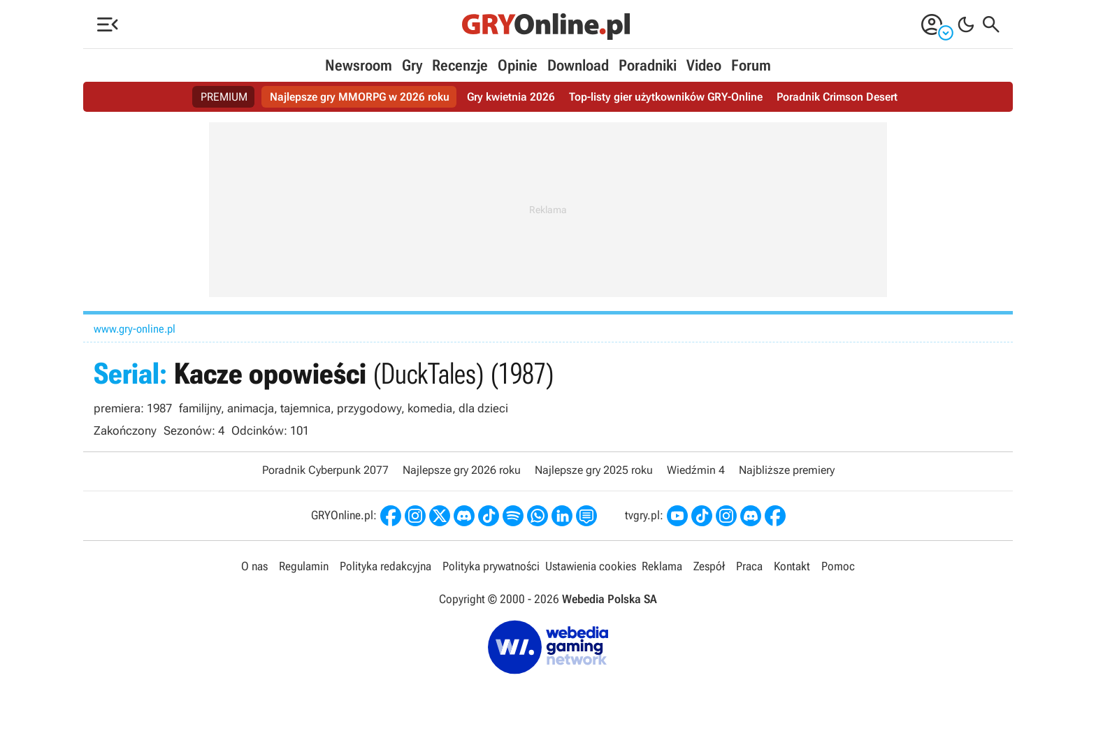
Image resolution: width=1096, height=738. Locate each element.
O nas (254, 566)
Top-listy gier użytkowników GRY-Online (666, 96)
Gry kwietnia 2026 (511, 96)
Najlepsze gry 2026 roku (462, 470)
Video (703, 65)
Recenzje (460, 65)
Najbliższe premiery (787, 470)
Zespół (709, 566)
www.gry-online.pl (134, 328)
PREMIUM (224, 96)
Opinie (518, 65)
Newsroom (358, 65)
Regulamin (304, 566)
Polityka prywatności (491, 566)
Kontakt (792, 566)
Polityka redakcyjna (385, 566)
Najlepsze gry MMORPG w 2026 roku (359, 96)
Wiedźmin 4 (696, 470)
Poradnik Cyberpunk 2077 (325, 470)
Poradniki (648, 65)
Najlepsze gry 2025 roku (594, 470)
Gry (412, 65)
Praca (749, 566)
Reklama (662, 566)
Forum (751, 65)
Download (578, 65)
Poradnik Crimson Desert (837, 96)
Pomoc (838, 566)
